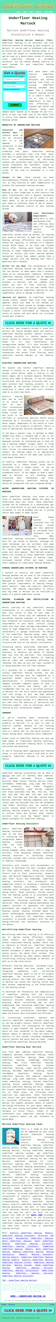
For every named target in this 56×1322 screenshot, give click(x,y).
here (11, 1119)
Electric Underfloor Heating (26, 1233)
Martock (6, 776)
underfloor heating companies (26, 800)
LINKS (24, 12)
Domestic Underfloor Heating (28, 1252)
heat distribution (37, 162)
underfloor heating (43, 64)
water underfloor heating (39, 1172)
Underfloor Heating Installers (18, 1236)
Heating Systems (23, 1265)
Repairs (49, 1233)
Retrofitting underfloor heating (19, 935)
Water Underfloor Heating (16, 1241)
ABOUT (31, 12)
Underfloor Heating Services (34, 1268)
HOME (18, 12)
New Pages (11, 1304)
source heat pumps (26, 256)
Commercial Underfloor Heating (37, 1257)
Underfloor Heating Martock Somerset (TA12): (28, 40)
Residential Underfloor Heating (34, 1238)
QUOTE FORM (36, 1215)
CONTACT (39, 12)
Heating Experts (10, 1257)
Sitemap (3, 1304)
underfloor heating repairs (16, 1191)
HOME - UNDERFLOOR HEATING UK (28, 1296)
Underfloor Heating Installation (20, 1271)
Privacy (52, 1304)
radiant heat (26, 300)
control (30, 206)
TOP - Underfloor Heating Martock (19, 1280)
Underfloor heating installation (19, 773)
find (10, 1052)
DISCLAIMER (48, 12)
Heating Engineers (42, 1254)
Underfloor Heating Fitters (16, 1263)
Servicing (43, 1236)
